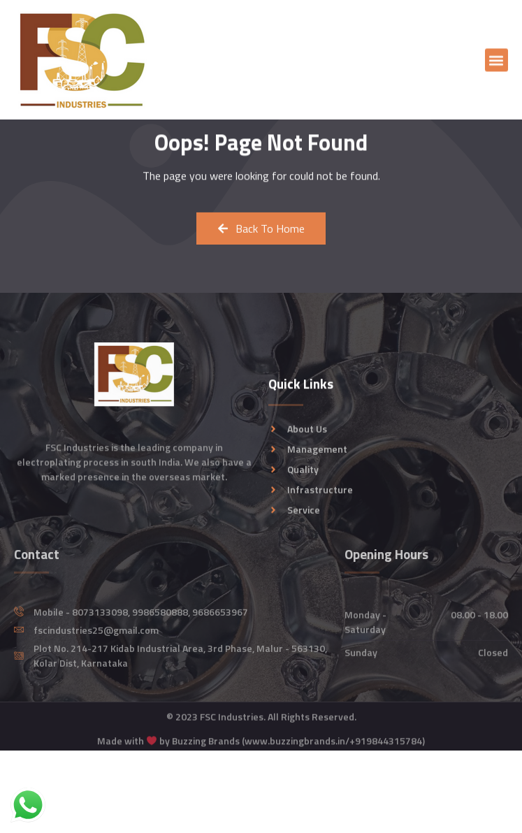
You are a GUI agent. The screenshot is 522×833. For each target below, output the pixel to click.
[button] (496, 61)
